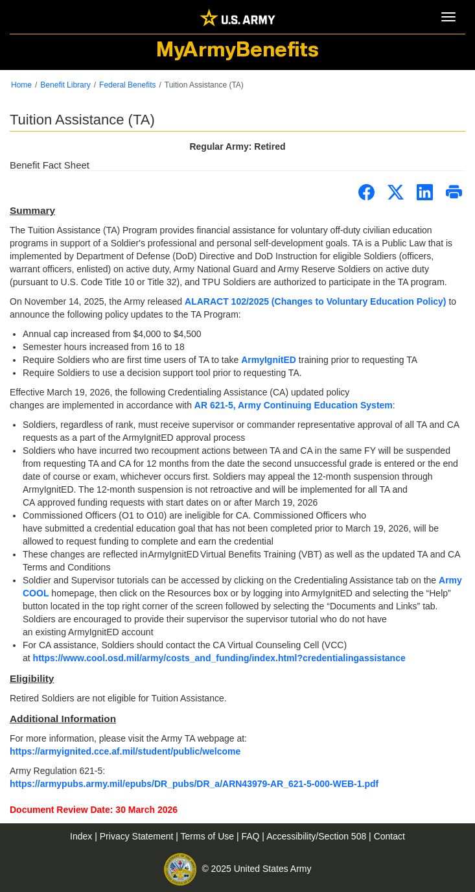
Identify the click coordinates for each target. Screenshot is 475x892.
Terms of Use (209, 836)
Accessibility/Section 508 (317, 836)
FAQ (251, 836)
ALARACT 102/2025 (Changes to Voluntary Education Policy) (315, 301)
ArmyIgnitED (268, 360)
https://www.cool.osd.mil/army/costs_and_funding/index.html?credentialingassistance (219, 658)
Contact (389, 836)
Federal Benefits (127, 84)
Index (82, 836)
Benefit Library (65, 84)
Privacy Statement (138, 836)
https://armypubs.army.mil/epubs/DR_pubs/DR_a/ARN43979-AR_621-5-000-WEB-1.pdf (194, 784)
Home (21, 84)
